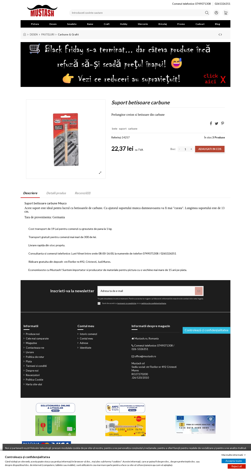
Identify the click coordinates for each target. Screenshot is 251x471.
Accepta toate (234, 460)
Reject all (237, 466)
